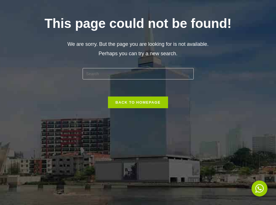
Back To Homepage (137, 102)
